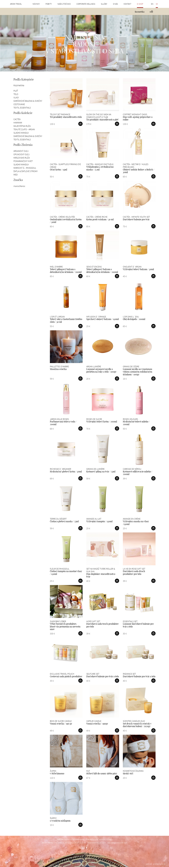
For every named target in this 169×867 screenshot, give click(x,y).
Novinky (36, 4)
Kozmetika (139, 12)
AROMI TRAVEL (16, 4)
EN (152, 4)
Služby (104, 4)
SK (157, 4)
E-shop (140, 4)
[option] (84, 43)
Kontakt (127, 4)
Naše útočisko (64, 4)
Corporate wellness (85, 4)
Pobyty (49, 4)
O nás (115, 4)
